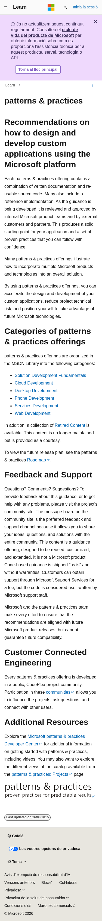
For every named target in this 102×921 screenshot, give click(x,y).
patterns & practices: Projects (40, 774)
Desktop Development (36, 390)
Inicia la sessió (85, 7)
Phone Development (34, 398)
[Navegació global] (5, 7)
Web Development (32, 413)
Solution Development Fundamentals (50, 375)
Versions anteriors (19, 882)
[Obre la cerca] (65, 7)
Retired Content (70, 425)
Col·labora (68, 882)
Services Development (36, 405)
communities (58, 692)
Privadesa (12, 890)
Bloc (45, 882)
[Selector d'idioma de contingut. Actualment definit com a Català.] (15, 836)
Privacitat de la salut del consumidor (34, 898)
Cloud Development (34, 383)
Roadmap (36, 460)
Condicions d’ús (17, 905)
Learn (10, 85)
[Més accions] (93, 85)
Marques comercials (55, 905)
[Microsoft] (51, 7)
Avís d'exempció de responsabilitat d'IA (37, 874)
